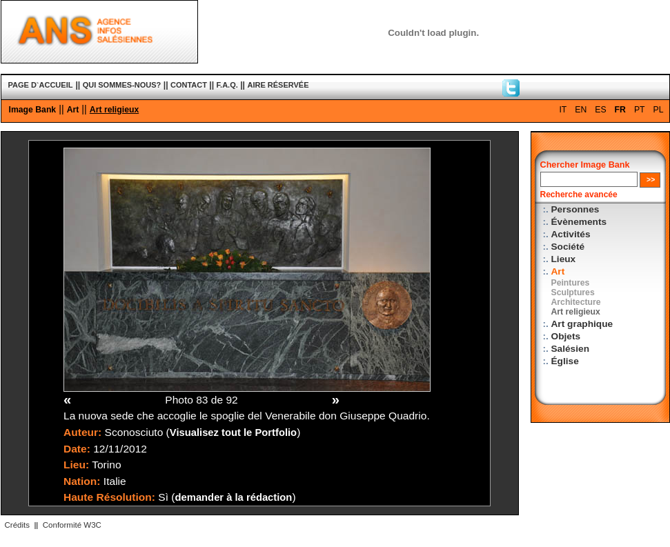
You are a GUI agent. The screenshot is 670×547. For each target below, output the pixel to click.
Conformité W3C (72, 525)
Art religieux (114, 110)
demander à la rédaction (234, 497)
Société (568, 246)
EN (581, 110)
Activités (571, 234)
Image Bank (33, 110)
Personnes (575, 209)
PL (658, 110)
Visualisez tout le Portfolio (233, 432)
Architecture (576, 302)
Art (73, 110)
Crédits (17, 525)
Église (565, 361)
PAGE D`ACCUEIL (40, 85)
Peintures (570, 283)
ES (600, 110)
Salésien (570, 349)
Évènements (579, 222)
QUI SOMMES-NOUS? (122, 85)
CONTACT (188, 85)
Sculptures (573, 292)
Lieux (563, 259)
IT (562, 110)
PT (639, 110)
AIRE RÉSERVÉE (277, 85)
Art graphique (582, 324)
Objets (566, 336)
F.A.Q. (227, 85)
